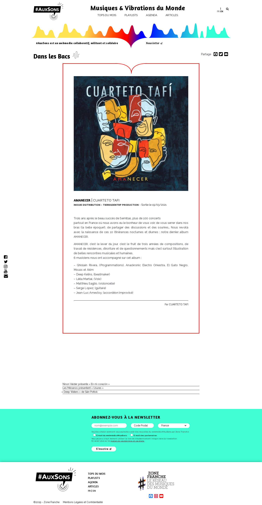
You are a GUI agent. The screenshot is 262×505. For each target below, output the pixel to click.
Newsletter (152, 43)
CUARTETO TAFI (178, 304)
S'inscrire (103, 449)
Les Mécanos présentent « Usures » (83, 388)
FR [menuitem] (218, 11)
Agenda (151, 15)
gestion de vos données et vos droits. (127, 441)
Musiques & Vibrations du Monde (137, 8)
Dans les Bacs (52, 56)
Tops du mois (106, 15)
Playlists (131, 15)
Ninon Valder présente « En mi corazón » (86, 384)
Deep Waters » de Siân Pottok (80, 391)
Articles (172, 15)
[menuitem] (218, 11)
